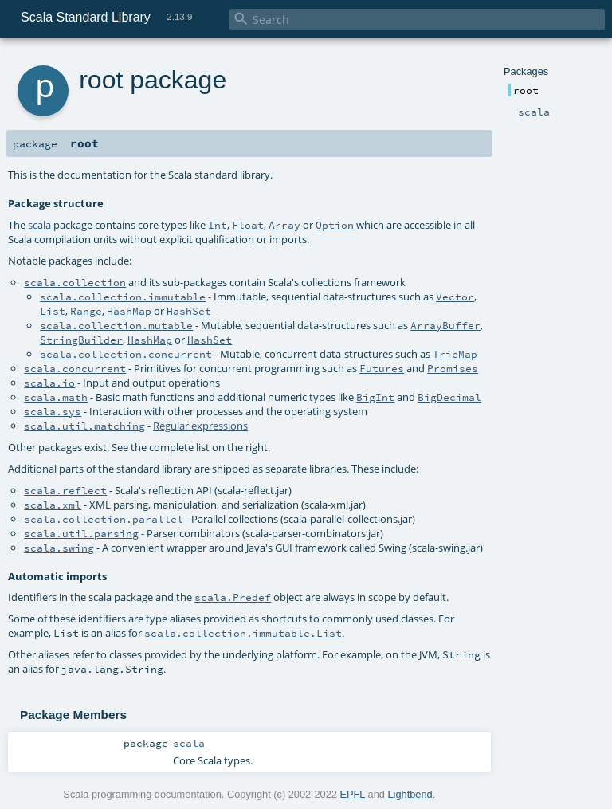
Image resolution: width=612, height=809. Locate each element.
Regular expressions (200, 425)
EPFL (352, 794)
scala (39, 225)
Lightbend (409, 794)
